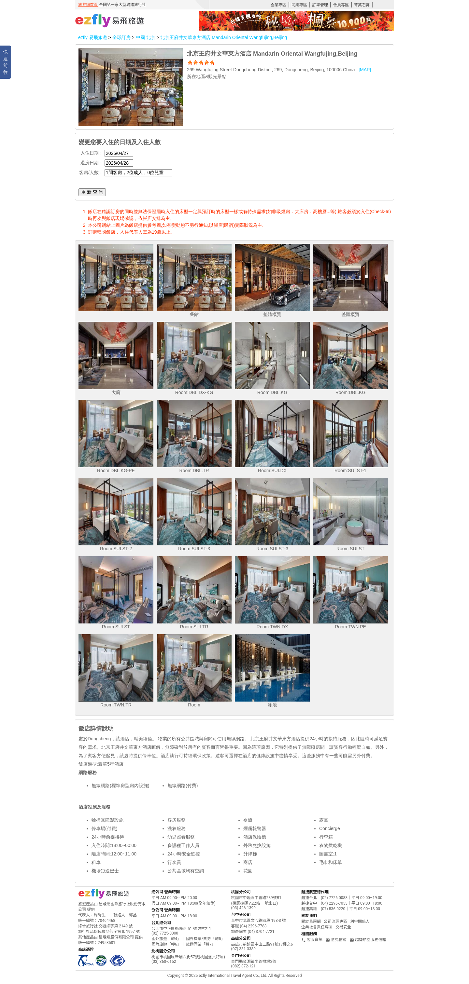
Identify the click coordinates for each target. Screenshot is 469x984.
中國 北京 (146, 37)
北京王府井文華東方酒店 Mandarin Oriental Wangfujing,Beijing (223, 37)
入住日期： (91, 153)
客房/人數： (91, 172)
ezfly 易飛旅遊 (92, 37)
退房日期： (91, 162)
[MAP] (365, 69)
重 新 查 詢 (92, 192)
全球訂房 (121, 37)
